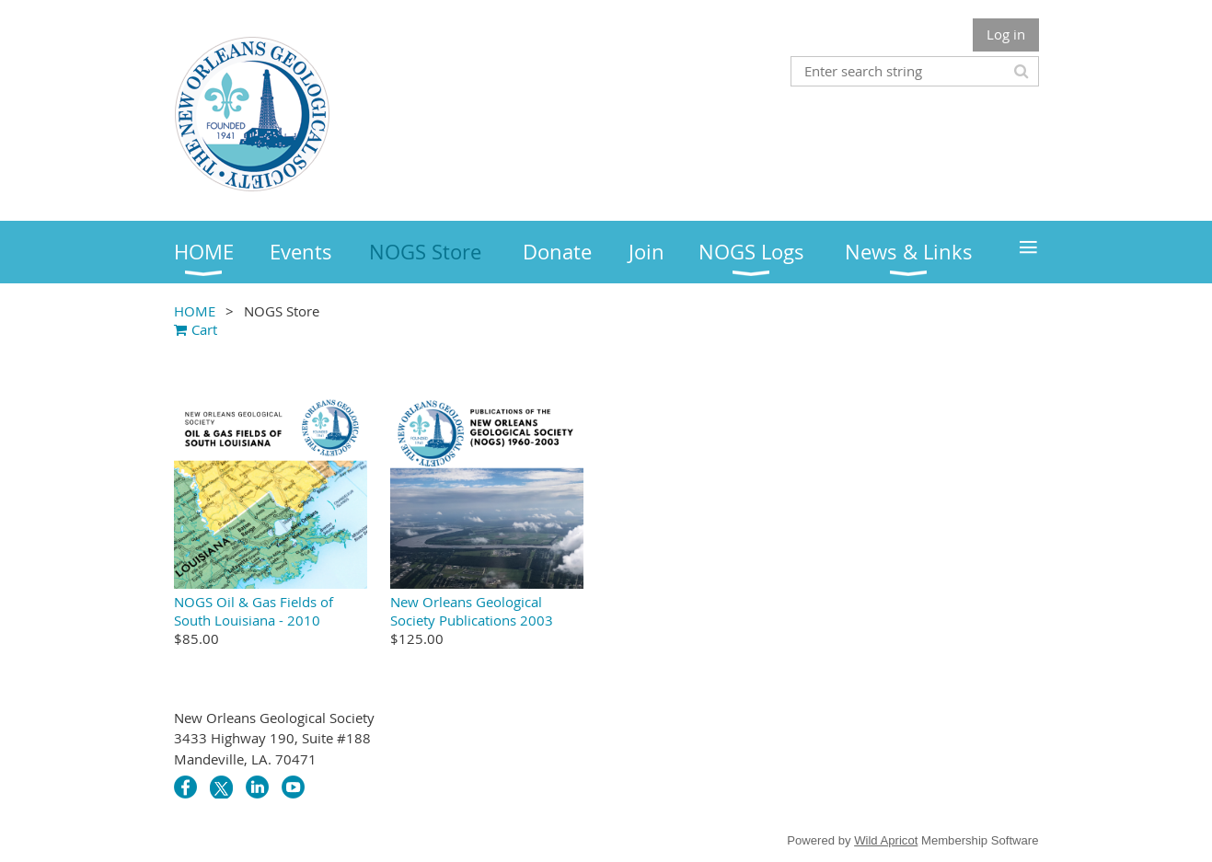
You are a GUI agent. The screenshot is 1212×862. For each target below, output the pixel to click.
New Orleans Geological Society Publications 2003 (471, 610)
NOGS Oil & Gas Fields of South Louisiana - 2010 (253, 610)
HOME (194, 311)
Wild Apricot (886, 840)
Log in (1006, 34)
